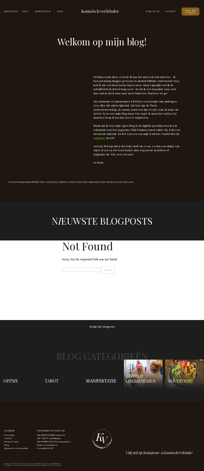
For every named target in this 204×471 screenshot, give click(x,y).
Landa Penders (20, 465)
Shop (6, 445)
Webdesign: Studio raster (51, 465)
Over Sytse (9, 435)
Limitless (99, 138)
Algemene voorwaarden (16, 448)
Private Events (11, 441)
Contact (8, 438)
